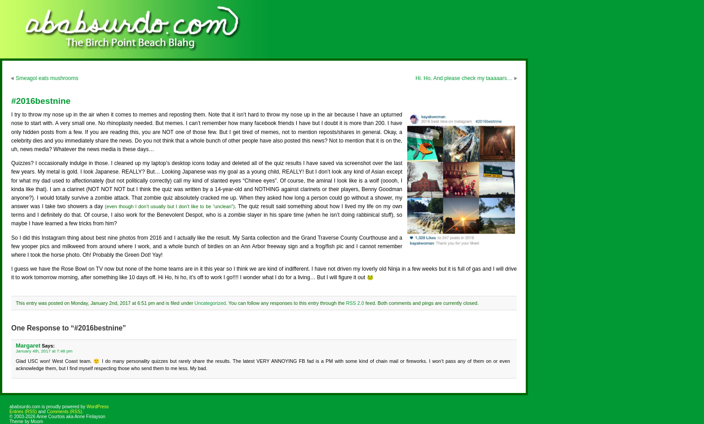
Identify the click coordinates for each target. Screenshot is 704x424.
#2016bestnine (40, 101)
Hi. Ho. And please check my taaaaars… (464, 78)
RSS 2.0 (355, 303)
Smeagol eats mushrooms (47, 78)
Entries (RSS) (23, 411)
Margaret (28, 345)
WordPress (98, 406)
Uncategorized (210, 303)
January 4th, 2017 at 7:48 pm (44, 350)
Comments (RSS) (64, 411)
